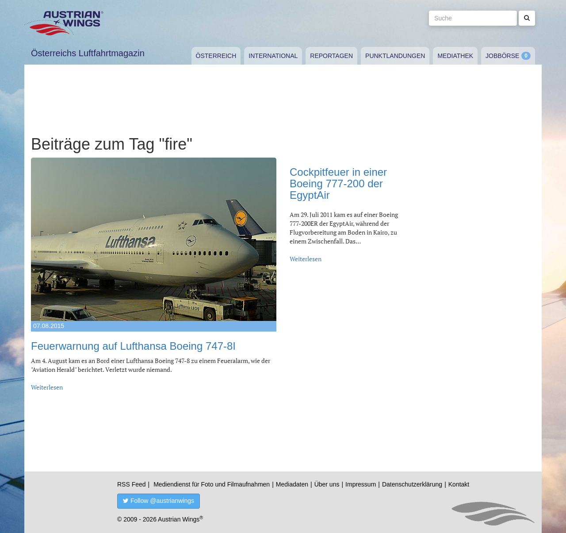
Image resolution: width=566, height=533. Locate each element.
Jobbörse (502, 55)
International (273, 55)
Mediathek (455, 55)
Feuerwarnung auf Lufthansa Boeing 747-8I (133, 346)
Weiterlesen (47, 387)
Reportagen (331, 55)
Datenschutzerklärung (412, 484)
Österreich (216, 55)
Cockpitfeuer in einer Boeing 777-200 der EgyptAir (338, 183)
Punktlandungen (395, 55)
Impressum (360, 484)
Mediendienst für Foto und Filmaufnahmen (211, 484)
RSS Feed (131, 484)
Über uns (327, 484)
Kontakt (458, 484)
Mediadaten (292, 484)
